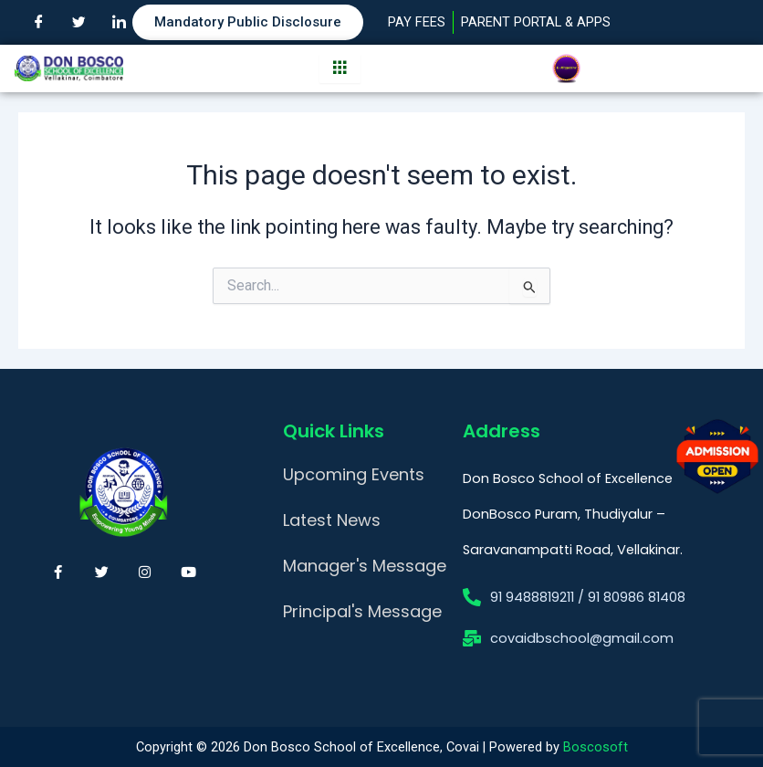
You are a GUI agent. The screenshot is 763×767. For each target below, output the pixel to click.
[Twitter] (78, 23)
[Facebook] (38, 23)
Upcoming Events (353, 474)
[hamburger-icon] (340, 68)
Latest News (332, 520)
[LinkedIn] (118, 23)
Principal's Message (362, 611)
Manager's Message (364, 565)
